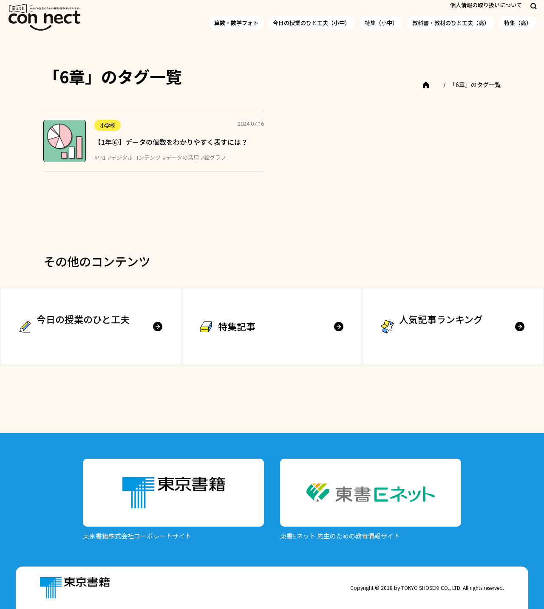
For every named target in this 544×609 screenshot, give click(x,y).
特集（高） (518, 23)
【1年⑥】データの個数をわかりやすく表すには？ (171, 142)
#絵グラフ (213, 157)
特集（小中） (381, 23)
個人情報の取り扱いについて (486, 5)
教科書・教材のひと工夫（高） (451, 23)
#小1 (100, 157)
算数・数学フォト (236, 23)
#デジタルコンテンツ (134, 157)
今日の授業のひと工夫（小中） (311, 23)
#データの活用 (181, 157)
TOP (431, 84)
